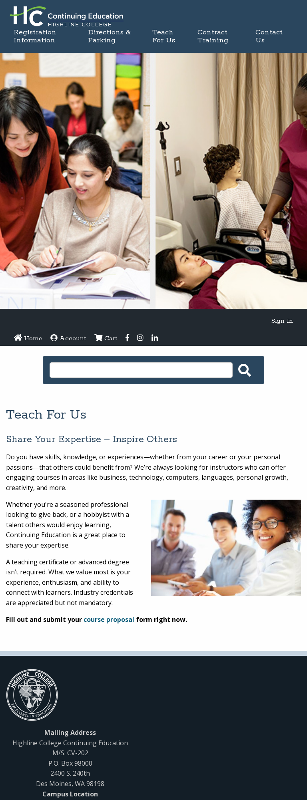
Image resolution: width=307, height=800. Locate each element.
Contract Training (212, 36)
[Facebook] (127, 339)
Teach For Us (163, 36)
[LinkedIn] (155, 339)
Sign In (282, 321)
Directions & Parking (109, 36)
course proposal (109, 619)
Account (68, 338)
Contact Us (269, 36)
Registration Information (35, 36)
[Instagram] (140, 339)
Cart (106, 338)
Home (28, 338)
